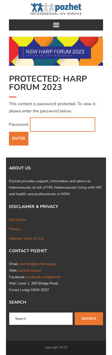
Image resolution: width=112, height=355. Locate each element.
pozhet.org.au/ (29, 270)
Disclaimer (17, 219)
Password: (52, 124)
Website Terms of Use (26, 238)
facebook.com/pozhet (43, 277)
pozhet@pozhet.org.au (38, 263)
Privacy (15, 229)
